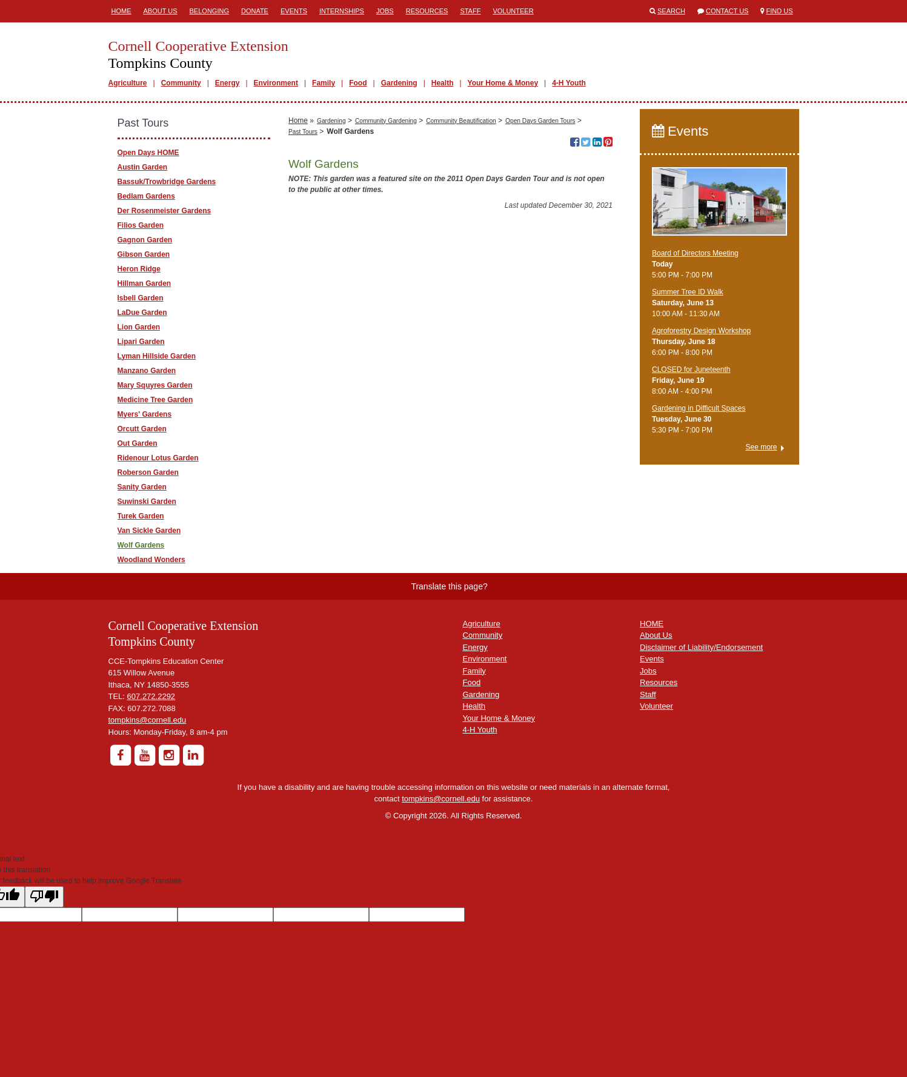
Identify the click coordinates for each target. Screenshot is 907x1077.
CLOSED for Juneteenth (691, 369)
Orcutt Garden (142, 429)
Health (442, 83)
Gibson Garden (144, 254)
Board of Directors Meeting (695, 253)
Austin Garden (143, 167)
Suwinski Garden (147, 501)
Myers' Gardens (145, 414)
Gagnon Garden (145, 240)
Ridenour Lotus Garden (158, 458)
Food (358, 83)
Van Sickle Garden (149, 530)
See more (761, 447)
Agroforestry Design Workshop (701, 330)
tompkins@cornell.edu (147, 719)
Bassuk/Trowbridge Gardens (167, 181)
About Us (161, 11)
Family (323, 83)
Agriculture (127, 83)
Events (294, 11)
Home (121, 11)
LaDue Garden (142, 312)
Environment (276, 83)
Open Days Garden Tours (540, 302)
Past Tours (302, 313)
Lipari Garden (141, 341)
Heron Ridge (139, 269)
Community (181, 83)
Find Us (779, 11)
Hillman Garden (144, 283)
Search (671, 11)
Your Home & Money (503, 83)
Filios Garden (141, 225)
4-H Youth (569, 83)
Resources (427, 11)
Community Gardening (386, 302)
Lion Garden (139, 327)
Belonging (209, 11)
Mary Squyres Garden (155, 385)
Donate (254, 11)
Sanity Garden (142, 487)
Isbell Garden (141, 298)
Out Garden (138, 443)
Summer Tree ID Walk (687, 292)
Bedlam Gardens (146, 196)
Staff (470, 11)
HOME (651, 623)
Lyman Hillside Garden (157, 356)
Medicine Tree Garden (155, 400)
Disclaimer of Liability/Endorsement (701, 647)
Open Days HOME (148, 152)
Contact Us (727, 11)
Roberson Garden (148, 472)
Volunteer (513, 11)
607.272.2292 (151, 696)
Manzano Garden (147, 370)
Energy (227, 83)
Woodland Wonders (151, 559)
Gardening (399, 83)
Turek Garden (141, 516)
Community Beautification (461, 302)
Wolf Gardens (141, 545)
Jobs (385, 11)
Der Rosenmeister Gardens (164, 211)
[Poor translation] (44, 896)
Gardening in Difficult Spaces (699, 408)
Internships (341, 11)
